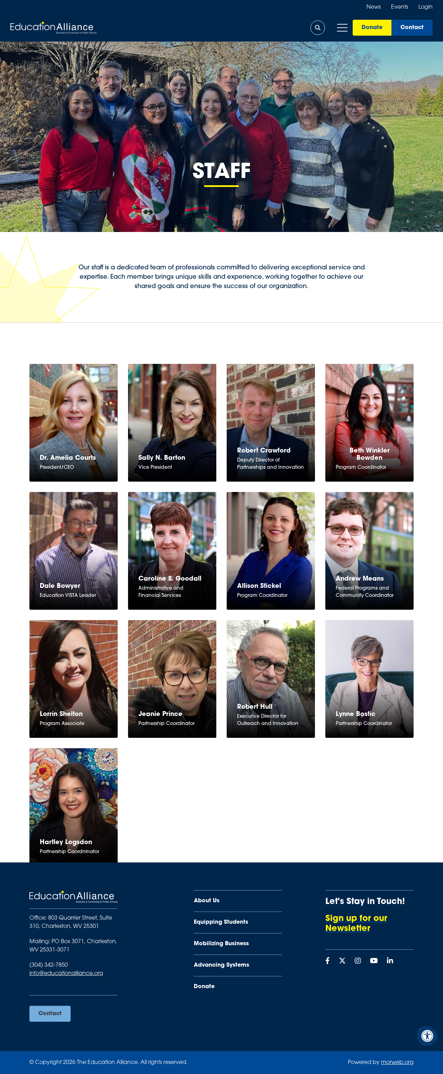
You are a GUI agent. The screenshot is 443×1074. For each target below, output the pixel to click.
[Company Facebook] (327, 961)
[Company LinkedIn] (390, 961)
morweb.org (397, 1062)
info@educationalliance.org (66, 973)
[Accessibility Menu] (427, 1036)
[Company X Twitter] (342, 961)
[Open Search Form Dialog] (317, 27)
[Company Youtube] (374, 961)
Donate (372, 27)
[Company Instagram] (358, 961)
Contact (412, 27)
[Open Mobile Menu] (342, 28)
